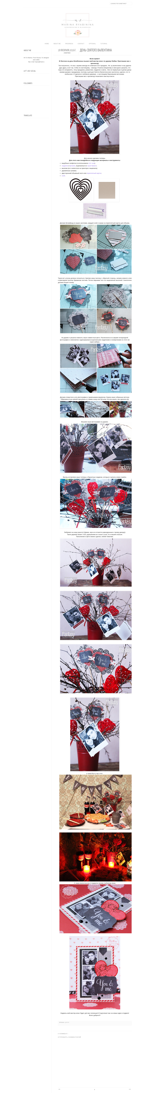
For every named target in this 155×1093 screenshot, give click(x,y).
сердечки (65, 166)
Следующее (59, 1089)
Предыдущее (129, 1089)
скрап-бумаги (92, 166)
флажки (72, 166)
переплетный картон (94, 173)
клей (63, 176)
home (47, 43)
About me (57, 43)
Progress (69, 43)
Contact (81, 43)
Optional (92, 43)
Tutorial (103, 43)
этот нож (91, 163)
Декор (67, 1022)
